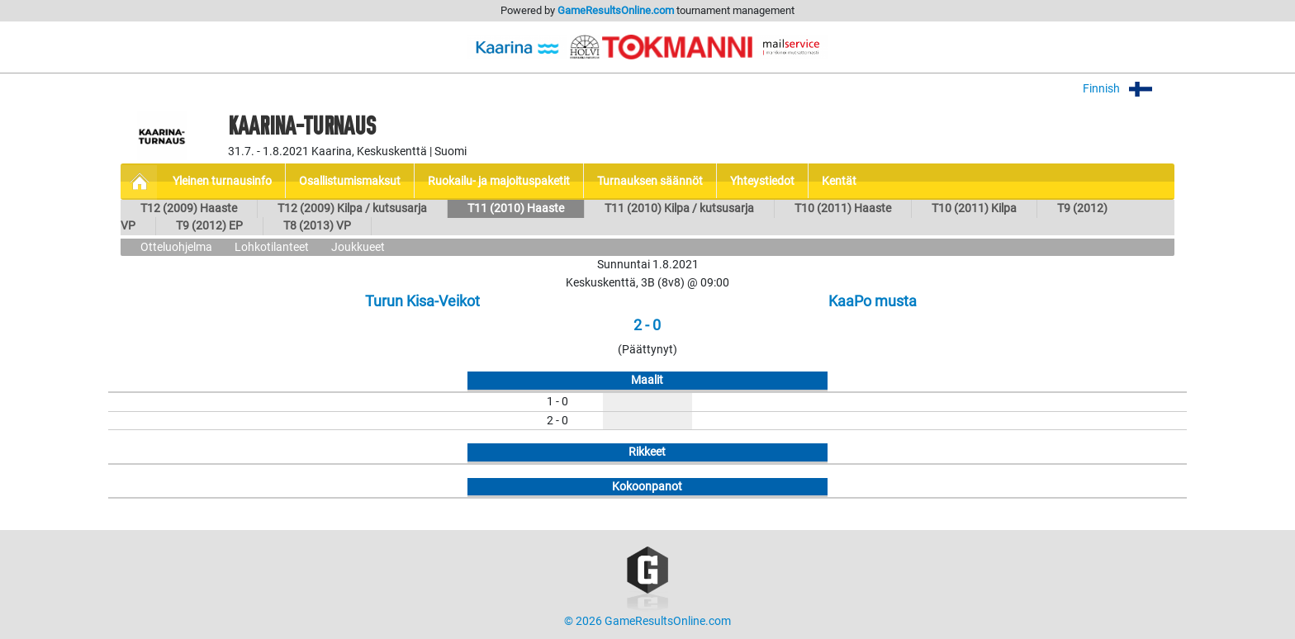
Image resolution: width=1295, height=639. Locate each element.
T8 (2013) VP (317, 226)
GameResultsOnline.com (615, 10)
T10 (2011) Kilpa (974, 208)
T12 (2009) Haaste (188, 208)
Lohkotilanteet (272, 247)
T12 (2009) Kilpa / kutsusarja (352, 208)
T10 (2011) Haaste (843, 208)
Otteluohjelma (176, 247)
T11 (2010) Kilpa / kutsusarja (679, 208)
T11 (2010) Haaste (515, 208)
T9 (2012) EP (209, 226)
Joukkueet (358, 247)
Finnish (1128, 89)
